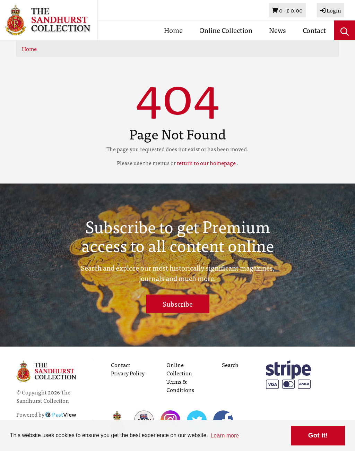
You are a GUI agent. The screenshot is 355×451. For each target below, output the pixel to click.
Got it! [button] (318, 435)
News (277, 30)
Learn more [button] (224, 436)
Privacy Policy (128, 372)
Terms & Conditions (180, 385)
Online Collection (225, 30)
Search (230, 364)
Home (173, 30)
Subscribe (178, 303)
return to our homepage (206, 162)
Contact (314, 30)
